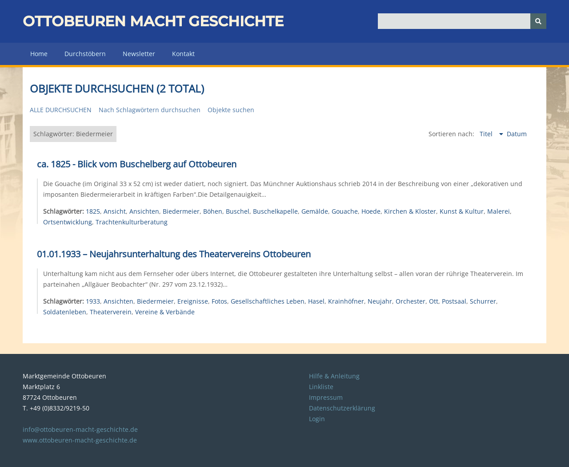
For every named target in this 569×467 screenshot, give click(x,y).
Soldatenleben (64, 312)
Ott (433, 301)
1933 (93, 301)
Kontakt (183, 53)
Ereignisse (192, 301)
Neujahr (380, 301)
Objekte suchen (231, 110)
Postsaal (454, 301)
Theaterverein (111, 312)
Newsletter (139, 53)
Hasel (316, 301)
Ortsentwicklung (67, 222)
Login (317, 418)
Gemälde (314, 211)
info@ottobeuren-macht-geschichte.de (80, 429)
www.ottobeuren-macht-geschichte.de (80, 440)
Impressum (326, 397)
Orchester (410, 301)
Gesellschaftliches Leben (268, 301)
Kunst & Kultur (462, 211)
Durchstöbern (85, 53)
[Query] (462, 21)
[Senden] (538, 21)
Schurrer (483, 301)
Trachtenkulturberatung (132, 222)
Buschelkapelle (275, 211)
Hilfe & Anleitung (334, 376)
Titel (487, 134)
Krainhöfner (346, 301)
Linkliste (321, 386)
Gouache (345, 211)
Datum (517, 134)
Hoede (371, 211)
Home (39, 53)
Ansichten (144, 211)
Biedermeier (181, 211)
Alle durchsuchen (61, 110)
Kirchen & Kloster (410, 211)
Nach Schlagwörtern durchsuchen (149, 110)
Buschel (237, 211)
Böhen (212, 211)
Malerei (498, 211)
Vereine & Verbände (165, 312)
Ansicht (115, 211)
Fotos (219, 301)
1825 (93, 211)
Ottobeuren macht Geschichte (153, 21)
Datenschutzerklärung (342, 408)
